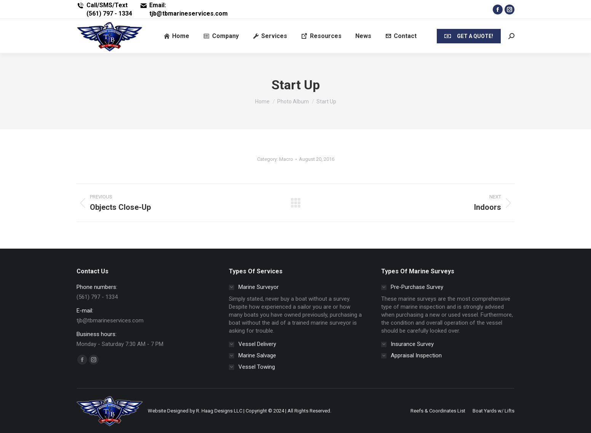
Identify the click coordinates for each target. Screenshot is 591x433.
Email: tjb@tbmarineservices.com (184, 9)
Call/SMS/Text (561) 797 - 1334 (104, 9)
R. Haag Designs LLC (219, 411)
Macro (286, 159)
